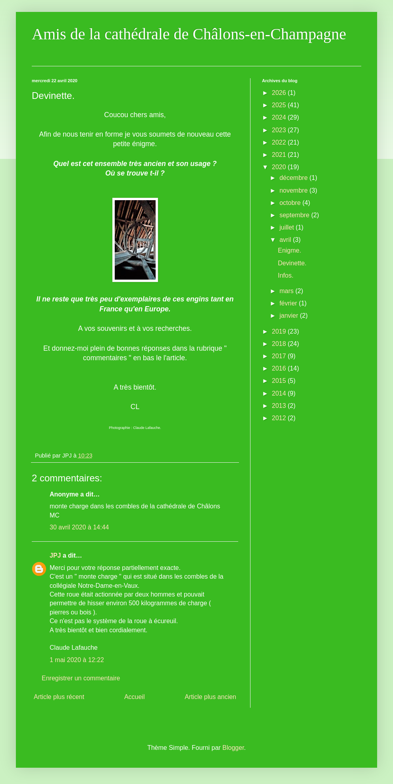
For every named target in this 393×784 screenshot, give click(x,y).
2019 (280, 331)
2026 (280, 92)
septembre (295, 215)
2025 (280, 105)
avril (286, 239)
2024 (280, 117)
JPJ (55, 555)
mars (287, 291)
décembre (294, 177)
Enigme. (289, 250)
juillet (287, 227)
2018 (280, 343)
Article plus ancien (210, 696)
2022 (280, 142)
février (289, 303)
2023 (280, 130)
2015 (280, 380)
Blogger (233, 747)
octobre (290, 202)
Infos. (285, 275)
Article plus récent (59, 696)
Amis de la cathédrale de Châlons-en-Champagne (189, 34)
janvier (289, 315)
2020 (280, 167)
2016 (280, 368)
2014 (280, 393)
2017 (280, 356)
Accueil (134, 696)
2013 (280, 405)
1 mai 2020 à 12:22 (77, 660)
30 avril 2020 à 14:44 (79, 527)
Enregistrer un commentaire (81, 678)
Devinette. (292, 263)
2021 (280, 154)
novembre (294, 190)
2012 (280, 418)
